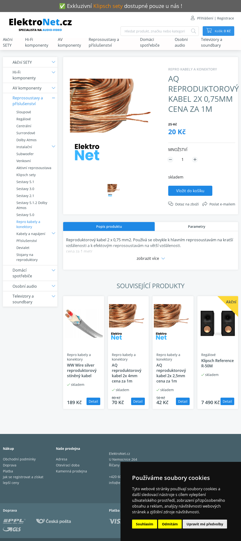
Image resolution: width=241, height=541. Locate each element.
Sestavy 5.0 (25, 214)
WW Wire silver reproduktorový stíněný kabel (82, 370)
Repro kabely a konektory (28, 224)
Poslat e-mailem (222, 204)
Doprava (9, 465)
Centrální (23, 126)
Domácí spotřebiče (150, 42)
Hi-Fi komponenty (36, 42)
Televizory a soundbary (211, 42)
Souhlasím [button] (144, 524)
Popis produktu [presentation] (109, 226)
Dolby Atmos (26, 140)
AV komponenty (69, 42)
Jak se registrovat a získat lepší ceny (23, 480)
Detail (93, 401)
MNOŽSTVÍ (177, 149)
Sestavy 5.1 (25, 181)
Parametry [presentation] (196, 226)
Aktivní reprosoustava (33, 167)
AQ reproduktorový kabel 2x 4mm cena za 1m (126, 373)
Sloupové (23, 112)
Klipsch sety (26, 174)
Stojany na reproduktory (27, 257)
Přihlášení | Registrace (215, 18)
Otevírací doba (68, 465)
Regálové (23, 119)
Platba (8, 471)
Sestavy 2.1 (25, 195)
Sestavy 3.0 (25, 188)
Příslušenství (26, 240)
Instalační (24, 147)
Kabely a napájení (30, 233)
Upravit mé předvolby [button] (205, 524)
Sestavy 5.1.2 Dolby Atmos (31, 205)
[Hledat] (191, 31)
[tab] (109, 226)
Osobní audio (181, 42)
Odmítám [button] (170, 524)
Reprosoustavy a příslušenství (104, 42)
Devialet (22, 247)
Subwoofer (25, 154)
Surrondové (25, 133)
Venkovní (23, 161)
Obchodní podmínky (19, 459)
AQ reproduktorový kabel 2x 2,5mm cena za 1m (171, 373)
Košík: (221, 31)
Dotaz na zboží (187, 204)
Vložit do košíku (190, 190)
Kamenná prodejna (71, 471)
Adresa (61, 459)
